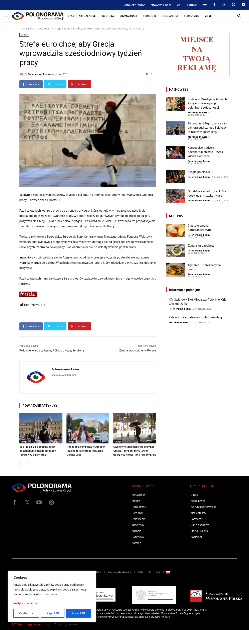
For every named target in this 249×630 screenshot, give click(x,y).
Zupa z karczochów (201, 245)
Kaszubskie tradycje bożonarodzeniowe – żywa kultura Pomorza (205, 152)
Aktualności (44, 28)
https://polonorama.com (63, 375)
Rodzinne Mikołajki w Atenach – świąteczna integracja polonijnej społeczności (208, 103)
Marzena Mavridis (199, 112)
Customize (26, 613)
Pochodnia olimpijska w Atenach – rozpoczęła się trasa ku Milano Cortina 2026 (87, 450)
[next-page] (28, 463)
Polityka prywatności (26, 603)
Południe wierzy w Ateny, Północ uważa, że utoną (51, 350)
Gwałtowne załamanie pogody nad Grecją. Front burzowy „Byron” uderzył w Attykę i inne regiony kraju (134, 450)
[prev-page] (21, 463)
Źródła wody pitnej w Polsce (137, 350)
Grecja (57, 28)
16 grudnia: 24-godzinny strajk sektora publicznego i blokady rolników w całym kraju (37, 450)
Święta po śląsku (199, 172)
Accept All (78, 613)
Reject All (53, 613)
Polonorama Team (39, 74)
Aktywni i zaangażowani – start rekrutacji (195, 317)
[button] (239, 16)
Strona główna (27, 28)
